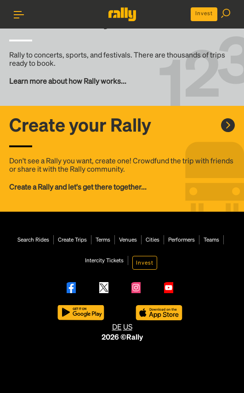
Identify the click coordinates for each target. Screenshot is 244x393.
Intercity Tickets (104, 260)
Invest (204, 13)
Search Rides (33, 240)
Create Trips (72, 240)
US (127, 326)
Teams (211, 240)
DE (117, 326)
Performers (181, 240)
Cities (152, 240)
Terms (103, 240)
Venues (128, 240)
